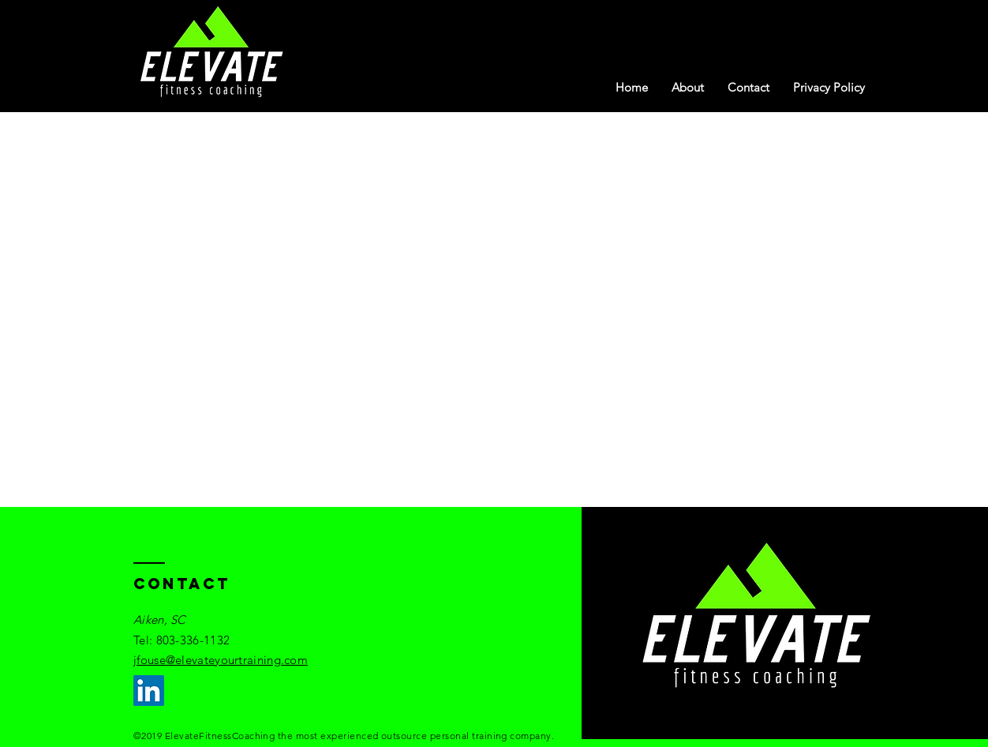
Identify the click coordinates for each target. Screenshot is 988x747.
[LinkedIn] (148, 690)
